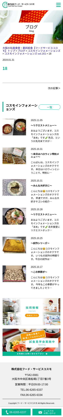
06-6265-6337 (16, 412)
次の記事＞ (54, 88)
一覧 (49, 107)
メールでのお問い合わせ (47, 412)
